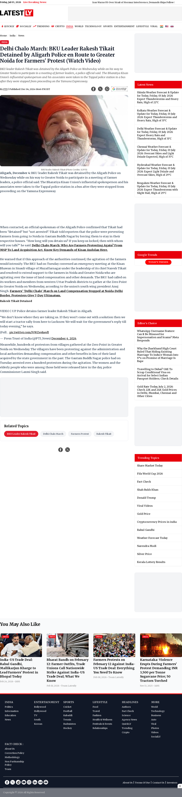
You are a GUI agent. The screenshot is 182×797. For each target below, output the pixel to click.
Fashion (97, 715)
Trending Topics (148, 457)
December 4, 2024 (63, 338)
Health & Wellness (102, 719)
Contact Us (158, 782)
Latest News (145, 84)
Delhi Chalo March (53, 433)
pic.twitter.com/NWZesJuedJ (29, 332)
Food (95, 706)
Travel (96, 711)
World (154, 706)
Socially (23, 26)
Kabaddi (67, 715)
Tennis (67, 719)
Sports (68, 702)
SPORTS (108, 26)
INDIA (69, 26)
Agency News (129, 719)
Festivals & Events (102, 723)
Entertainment (46, 702)
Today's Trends (158, 262)
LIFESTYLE (142, 26)
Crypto (58, 26)
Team (8, 769)
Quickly (8, 26)
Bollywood (40, 706)
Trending (41, 26)
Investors (172, 782)
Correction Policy (14, 753)
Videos (154, 732)
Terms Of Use (142, 782)
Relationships (100, 728)
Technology (158, 711)
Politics (9, 706)
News (8, 719)
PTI (5, 89)
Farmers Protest (80, 433)
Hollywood (40, 711)
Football (67, 711)
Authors (126, 706)
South (37, 719)
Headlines (130, 702)
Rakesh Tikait (103, 433)
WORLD (79, 26)
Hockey (67, 728)
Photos (155, 728)
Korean (38, 723)
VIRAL (154, 26)
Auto (153, 719)
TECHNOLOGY (93, 26)
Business (156, 715)
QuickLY (126, 723)
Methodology (12, 757)
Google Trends (147, 254)
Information (12, 711)
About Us (10, 748)
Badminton (69, 723)
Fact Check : (14, 744)
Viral (153, 723)
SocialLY (155, 736)
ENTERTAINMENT (124, 26)
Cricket (67, 706)
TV (35, 715)
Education (10, 715)
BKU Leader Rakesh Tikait (21, 433)
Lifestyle (100, 702)
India (9, 702)
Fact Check (128, 711)
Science (126, 715)
